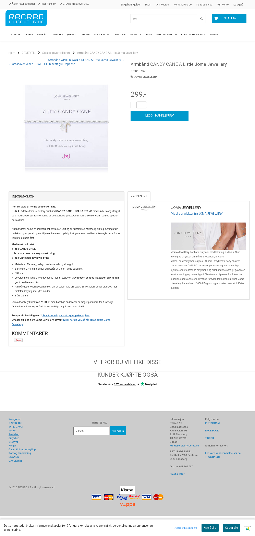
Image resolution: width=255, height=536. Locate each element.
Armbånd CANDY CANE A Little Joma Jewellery (107, 52)
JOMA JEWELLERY (146, 76)
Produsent (139, 216)
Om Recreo (162, 4)
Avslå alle (210, 527)
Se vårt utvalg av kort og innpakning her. (65, 335)
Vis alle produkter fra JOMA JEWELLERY (197, 234)
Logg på (238, 4)
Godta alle (231, 527)
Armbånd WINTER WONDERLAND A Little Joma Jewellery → (86, 60)
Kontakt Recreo (183, 4)
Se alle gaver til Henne (56, 52)
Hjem (148, 4)
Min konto (223, 4)
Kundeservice (204, 4)
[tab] (66, 217)
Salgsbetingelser (131, 4)
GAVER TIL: (29, 52)
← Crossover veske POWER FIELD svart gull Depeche (42, 64)
